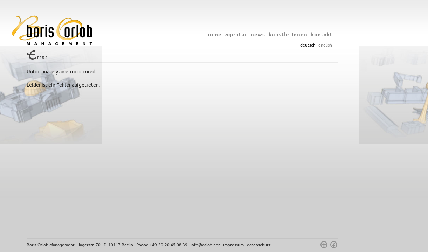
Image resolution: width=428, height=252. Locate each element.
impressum (265, 245)
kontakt (353, 34)
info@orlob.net (237, 245)
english (357, 45)
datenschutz (291, 245)
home (246, 34)
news (290, 34)
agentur (268, 34)
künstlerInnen (320, 34)
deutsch (339, 45)
